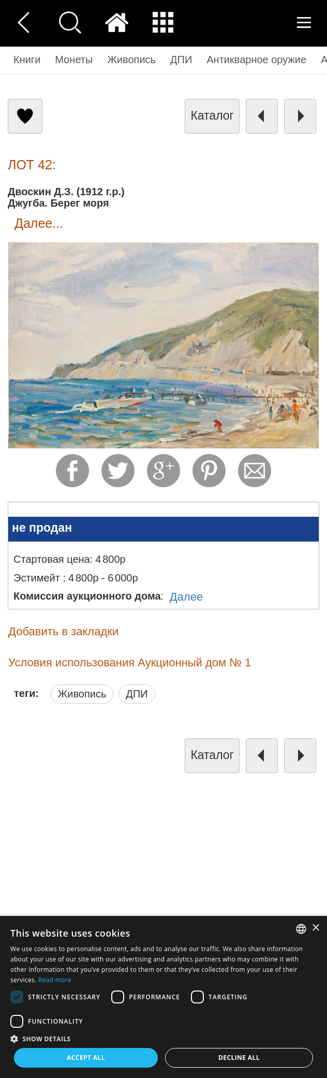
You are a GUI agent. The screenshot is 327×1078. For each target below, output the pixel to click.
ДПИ (136, 694)
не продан (42, 527)
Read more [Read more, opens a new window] (54, 979)
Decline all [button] (239, 1057)
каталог (212, 115)
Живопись (82, 694)
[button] (163, 1038)
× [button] (315, 928)
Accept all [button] (86, 1057)
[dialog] (163, 997)
